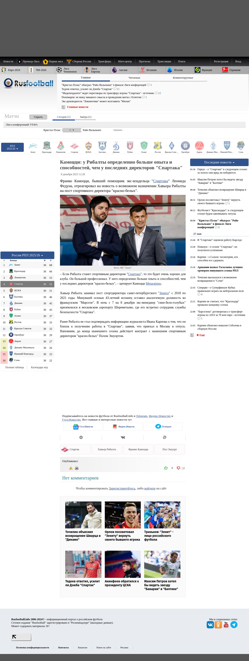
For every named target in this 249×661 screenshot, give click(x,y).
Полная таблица (14, 367)
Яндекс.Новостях (160, 416)
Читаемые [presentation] (134, 77)
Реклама (124, 647)
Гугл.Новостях (71, 419)
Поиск (181, 61)
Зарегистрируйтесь (122, 488)
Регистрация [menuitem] (221, 61)
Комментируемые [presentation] (183, 77)
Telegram (141, 416)
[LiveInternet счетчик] (21, 640)
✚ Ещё (200, 335)
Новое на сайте (103, 647)
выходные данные (101, 622)
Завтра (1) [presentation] (85, 117)
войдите (150, 488)
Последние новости (219, 162)
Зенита (164, 293)
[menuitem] (80, 61)
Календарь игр (39, 367)
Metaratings (153, 283)
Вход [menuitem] (238, 61)
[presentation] (33, 116)
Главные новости (77, 107)
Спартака (160, 181)
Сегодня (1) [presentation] (63, 117)
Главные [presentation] (86, 77)
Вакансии (82, 647)
